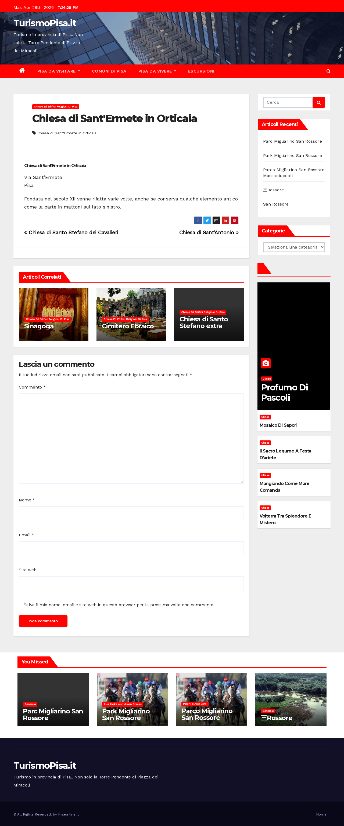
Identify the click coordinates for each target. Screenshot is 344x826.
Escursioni (201, 71)
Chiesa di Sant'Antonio (209, 232)
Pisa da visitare (58, 71)
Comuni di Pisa (109, 71)
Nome (27, 499)
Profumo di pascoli (284, 392)
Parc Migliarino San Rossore (292, 141)
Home (321, 814)
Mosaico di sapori (278, 425)
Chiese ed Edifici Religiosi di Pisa (55, 106)
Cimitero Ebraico (128, 326)
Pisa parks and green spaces (123, 704)
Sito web (28, 569)
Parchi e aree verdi (195, 703)
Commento (32, 387)
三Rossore (273, 189)
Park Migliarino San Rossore (292, 155)
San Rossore (276, 204)
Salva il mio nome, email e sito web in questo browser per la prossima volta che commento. (119, 604)
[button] (329, 71)
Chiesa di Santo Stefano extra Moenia (204, 325)
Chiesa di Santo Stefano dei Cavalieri (71, 232)
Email (26, 534)
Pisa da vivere (157, 71)
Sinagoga (38, 326)
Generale (30, 704)
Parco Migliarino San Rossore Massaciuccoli (206, 717)
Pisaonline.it (68, 814)
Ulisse (267, 378)
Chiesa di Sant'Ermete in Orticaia (114, 118)
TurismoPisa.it (44, 23)
